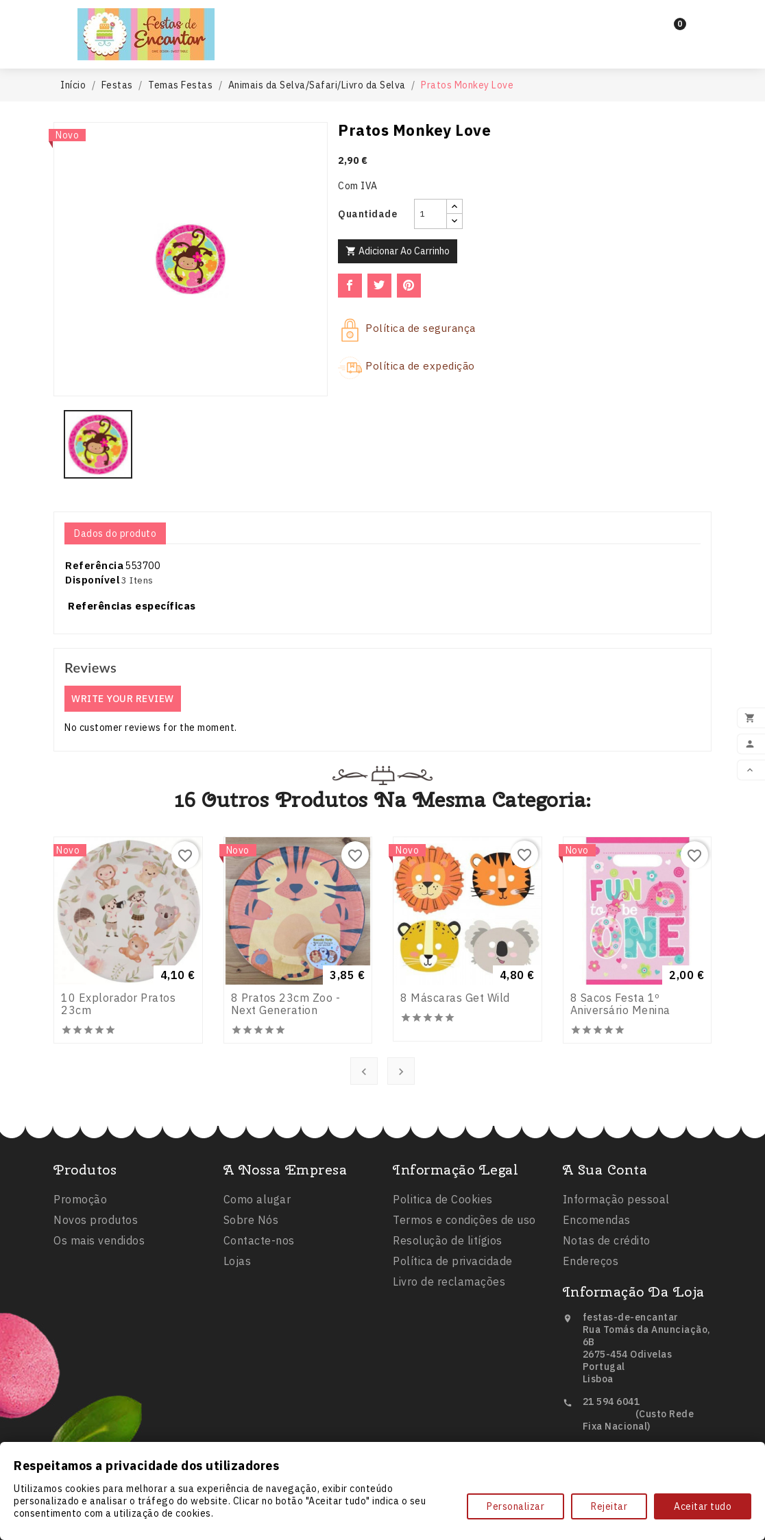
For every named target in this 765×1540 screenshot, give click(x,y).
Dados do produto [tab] (115, 533)
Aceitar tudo (702, 1506)
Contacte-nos (259, 1331)
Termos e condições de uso (464, 1325)
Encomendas (597, 1310)
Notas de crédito (607, 1331)
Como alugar (257, 1290)
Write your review (122, 699)
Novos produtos (95, 1294)
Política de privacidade (453, 1366)
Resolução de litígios (447, 1346)
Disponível (92, 579)
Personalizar (515, 1506)
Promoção (80, 1274)
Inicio (308, 21)
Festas (374, 22)
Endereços (591, 1351)
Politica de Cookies (443, 1305)
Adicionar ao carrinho (397, 251)
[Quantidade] (430, 214)
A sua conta (605, 1260)
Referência (94, 565)
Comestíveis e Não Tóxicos (382, 46)
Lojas (237, 1351)
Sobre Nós (251, 1310)
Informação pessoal (616, 1290)
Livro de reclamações (449, 1387)
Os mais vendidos (99, 1315)
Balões (447, 22)
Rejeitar (609, 1506)
